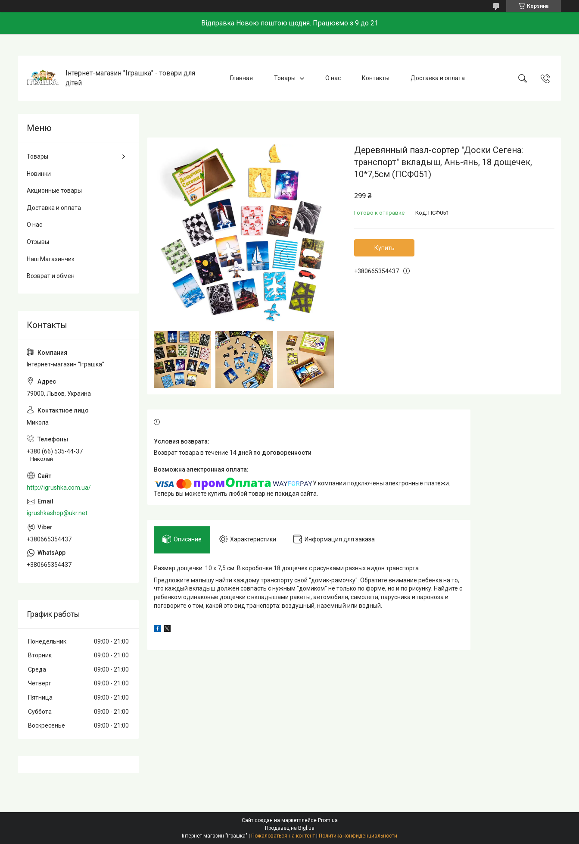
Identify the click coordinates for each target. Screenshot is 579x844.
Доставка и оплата (438, 78)
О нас (333, 78)
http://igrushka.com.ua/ (59, 487)
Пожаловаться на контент (283, 836)
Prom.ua (328, 820)
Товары (285, 78)
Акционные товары (54, 190)
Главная (241, 78)
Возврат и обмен (51, 275)
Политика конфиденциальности (358, 836)
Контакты (375, 78)
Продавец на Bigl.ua (289, 828)
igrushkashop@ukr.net (57, 513)
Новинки (39, 173)
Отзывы (38, 241)
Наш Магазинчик (51, 259)
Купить (384, 247)
